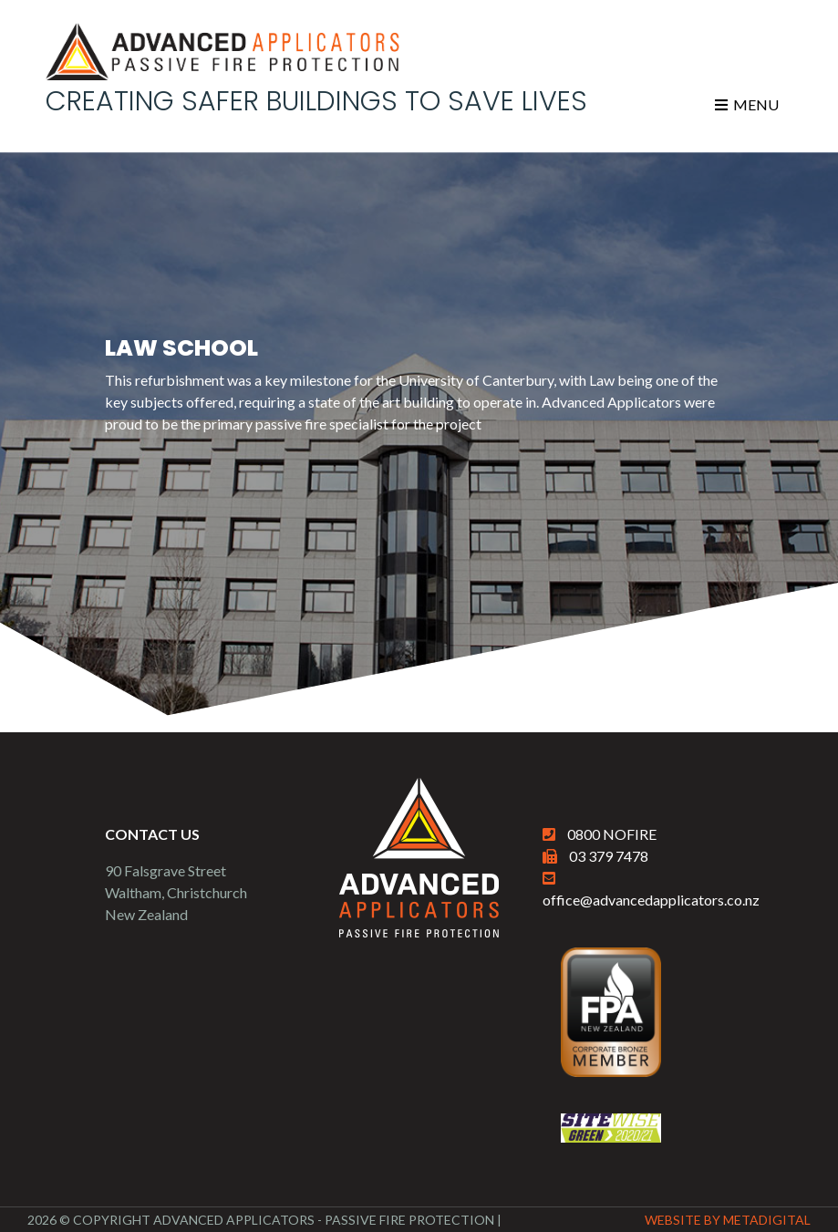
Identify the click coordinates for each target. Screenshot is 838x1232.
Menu (747, 104)
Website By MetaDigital (728, 1219)
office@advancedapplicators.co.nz (651, 899)
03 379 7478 (608, 855)
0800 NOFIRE (612, 834)
